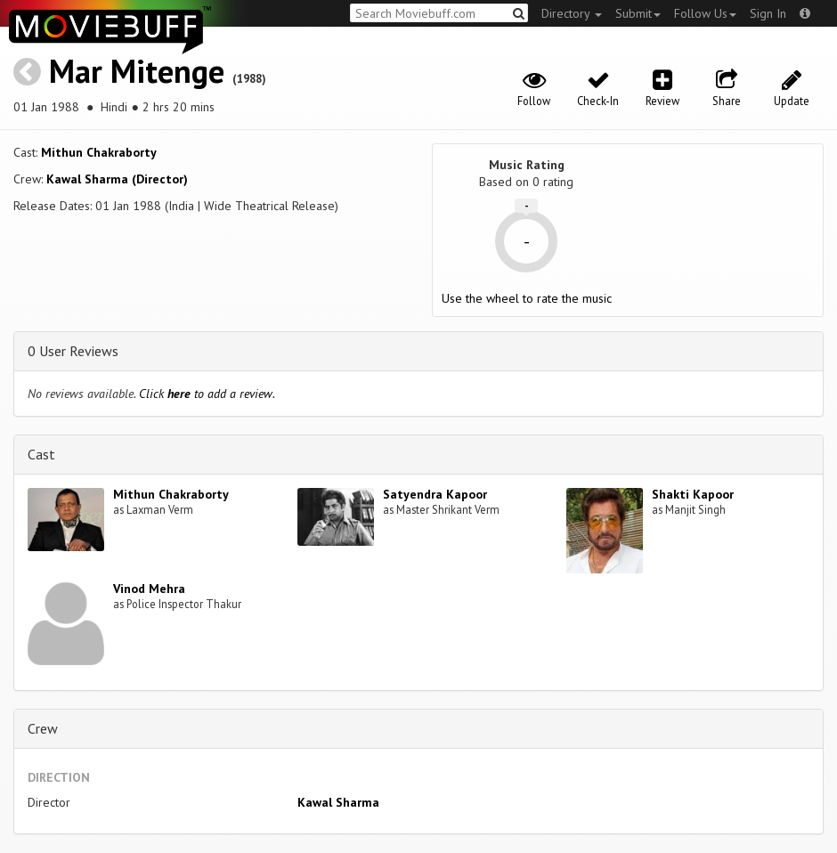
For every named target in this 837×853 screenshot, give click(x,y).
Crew (43, 728)
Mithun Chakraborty (99, 152)
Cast (41, 454)
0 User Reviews (73, 351)
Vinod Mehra (149, 589)
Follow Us (705, 13)
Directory (571, 13)
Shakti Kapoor (693, 494)
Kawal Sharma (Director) (117, 179)
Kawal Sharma (338, 802)
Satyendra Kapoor (435, 494)
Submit (638, 13)
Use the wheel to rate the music (527, 298)
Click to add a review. (207, 394)
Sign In (768, 13)
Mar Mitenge (136, 71)
